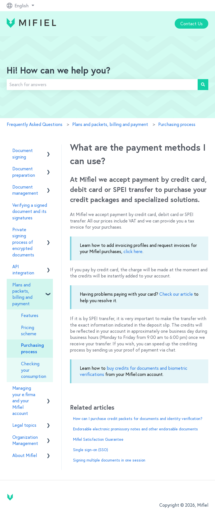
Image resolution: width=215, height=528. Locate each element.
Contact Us (191, 23)
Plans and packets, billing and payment (110, 124)
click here (132, 251)
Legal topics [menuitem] (24, 425)
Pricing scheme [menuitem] (28, 330)
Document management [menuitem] (25, 190)
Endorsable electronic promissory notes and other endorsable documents (135, 428)
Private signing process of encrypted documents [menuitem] (23, 242)
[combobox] (102, 84)
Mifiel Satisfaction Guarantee (98, 439)
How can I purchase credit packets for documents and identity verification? (137, 418)
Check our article (176, 294)
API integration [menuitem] (23, 270)
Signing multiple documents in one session (109, 460)
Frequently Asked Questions (34, 124)
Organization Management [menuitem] (25, 440)
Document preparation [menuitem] (23, 172)
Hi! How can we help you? (58, 70)
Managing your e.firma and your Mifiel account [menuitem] (23, 400)
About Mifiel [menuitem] (24, 455)
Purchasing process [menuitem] (32, 348)
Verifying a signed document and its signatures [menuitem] (29, 211)
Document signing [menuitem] (22, 153)
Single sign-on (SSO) (90, 449)
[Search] (203, 84)
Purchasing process (176, 124)
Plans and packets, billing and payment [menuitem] (22, 294)
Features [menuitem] (29, 315)
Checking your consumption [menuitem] (33, 370)
